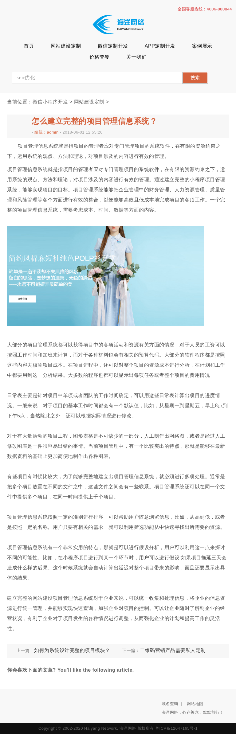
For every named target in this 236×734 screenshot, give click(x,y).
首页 (29, 46)
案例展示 (202, 46)
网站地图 (195, 703)
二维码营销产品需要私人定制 (173, 650)
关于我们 (136, 57)
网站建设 (43, 598)
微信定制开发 (113, 46)
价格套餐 (99, 57)
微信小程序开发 (50, 101)
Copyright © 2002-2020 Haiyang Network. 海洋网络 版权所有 (96, 728)
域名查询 (170, 703)
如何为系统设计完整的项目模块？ (72, 650)
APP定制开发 (160, 46)
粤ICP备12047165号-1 (176, 728)
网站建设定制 (66, 46)
